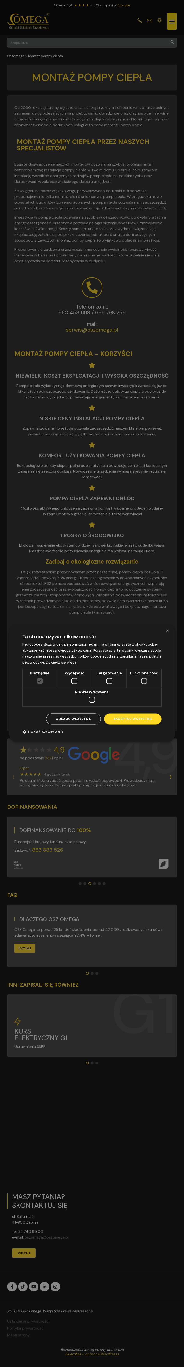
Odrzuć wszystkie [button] (73, 719)
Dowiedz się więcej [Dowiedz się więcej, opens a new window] (61, 662)
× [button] (167, 630)
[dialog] (92, 683)
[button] (42, 732)
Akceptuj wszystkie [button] (132, 719)
